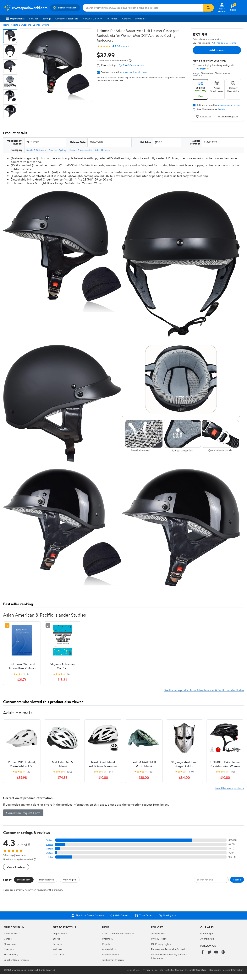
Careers (126, 18)
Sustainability (11, 954)
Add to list (203, 116)
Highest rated (46, 879)
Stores (56, 938)
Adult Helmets (102, 150)
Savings (47, 18)
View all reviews (16, 867)
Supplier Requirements (16, 959)
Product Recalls (110, 954)
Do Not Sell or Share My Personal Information (183, 970)
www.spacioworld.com (135, 72)
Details (221, 109)
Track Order (143, 915)
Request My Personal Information (169, 949)
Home (6, 24)
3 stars (49, 848)
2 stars (49, 852)
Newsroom (10, 944)
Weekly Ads (167, 915)
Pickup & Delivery (92, 18)
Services (33, 18)
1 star (50, 857)
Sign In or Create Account (87, 915)
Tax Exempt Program (113, 959)
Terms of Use (158, 933)
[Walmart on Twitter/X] (209, 952)
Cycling (45, 24)
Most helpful (69, 879)
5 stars (49, 840)
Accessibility (109, 949)
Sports (36, 24)
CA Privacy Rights (161, 944)
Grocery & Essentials (66, 18)
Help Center (119, 915)
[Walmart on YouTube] (216, 952)
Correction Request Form (23, 813)
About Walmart (12, 933)
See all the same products (229, 788)
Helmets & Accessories (80, 150)
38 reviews (123, 46)
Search (237, 879)
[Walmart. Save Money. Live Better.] (26, 7)
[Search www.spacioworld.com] (143, 8)
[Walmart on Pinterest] (223, 952)
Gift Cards (58, 954)
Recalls (106, 944)
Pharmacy (112, 18)
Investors (9, 949)
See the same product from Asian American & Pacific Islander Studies (204, 690)
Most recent (23, 879)
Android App (207, 938)
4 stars (49, 844)
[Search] (208, 8)
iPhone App (206, 933)
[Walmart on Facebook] (202, 952)
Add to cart (217, 50)
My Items (140, 18)
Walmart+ (58, 949)
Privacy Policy (159, 938)
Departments (15, 18)
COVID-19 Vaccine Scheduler (118, 933)
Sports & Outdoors (21, 24)
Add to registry (227, 116)
